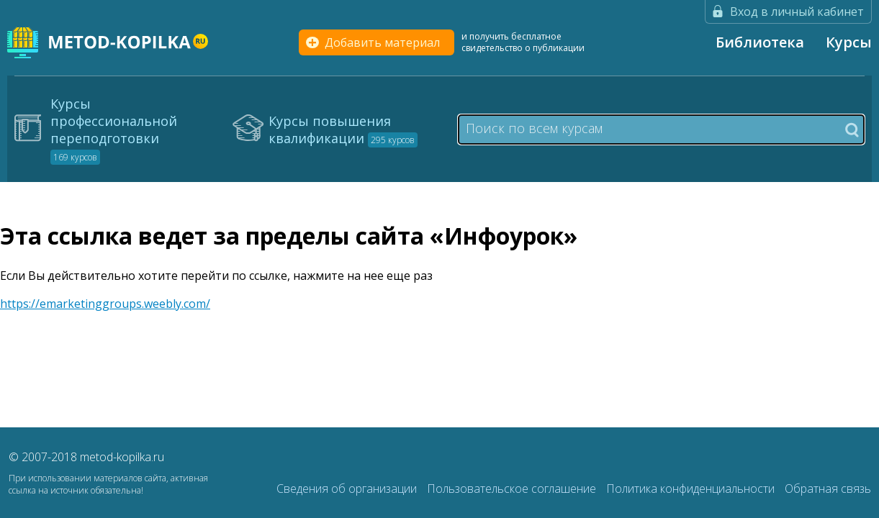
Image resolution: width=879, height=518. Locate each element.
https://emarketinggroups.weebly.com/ (105, 304)
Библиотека (760, 42)
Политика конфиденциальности (691, 488)
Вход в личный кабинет (797, 11)
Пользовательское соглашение (513, 488)
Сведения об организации (348, 488)
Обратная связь (828, 488)
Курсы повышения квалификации (343, 129)
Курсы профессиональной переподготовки (113, 129)
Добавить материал (382, 42)
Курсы (849, 42)
